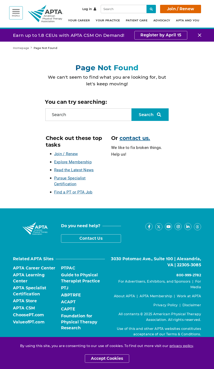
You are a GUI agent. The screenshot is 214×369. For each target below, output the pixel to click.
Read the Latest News (74, 169)
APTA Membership (156, 296)
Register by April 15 (160, 35)
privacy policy (181, 346)
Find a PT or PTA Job (73, 192)
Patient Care (137, 20)
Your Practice (108, 20)
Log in (89, 9)
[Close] (199, 35)
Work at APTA (189, 296)
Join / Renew (180, 8)
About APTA (124, 296)
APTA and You (187, 20)
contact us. (135, 138)
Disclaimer (191, 305)
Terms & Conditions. (183, 334)
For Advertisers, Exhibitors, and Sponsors (154, 281)
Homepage (21, 48)
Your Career (79, 20)
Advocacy (161, 20)
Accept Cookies (107, 358)
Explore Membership (73, 161)
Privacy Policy (165, 305)
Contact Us (91, 238)
